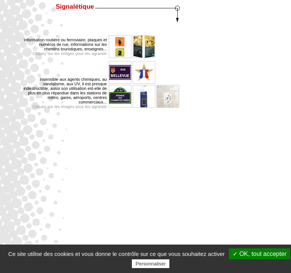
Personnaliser (151, 264)
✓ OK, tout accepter (259, 254)
